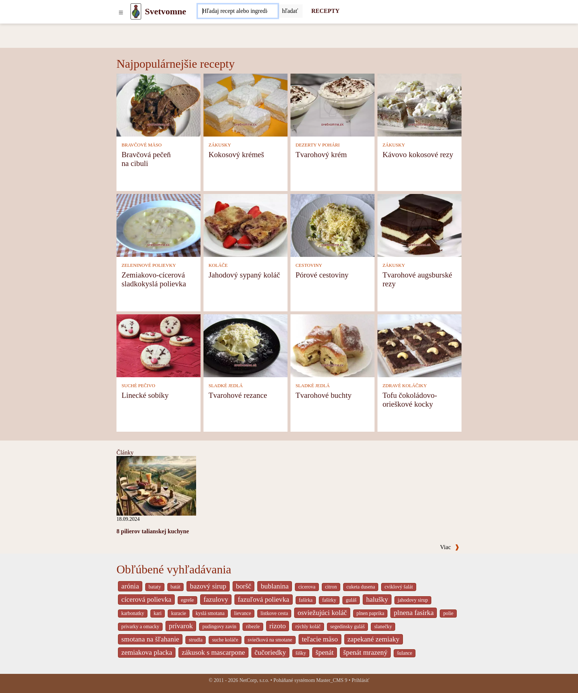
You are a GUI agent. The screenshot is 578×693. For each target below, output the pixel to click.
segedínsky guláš (347, 626)
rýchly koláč (307, 626)
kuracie (178, 613)
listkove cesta (274, 613)
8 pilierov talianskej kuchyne (152, 531)
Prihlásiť (360, 680)
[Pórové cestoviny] (332, 225)
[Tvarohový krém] (332, 105)
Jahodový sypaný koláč (244, 275)
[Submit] (290, 11)
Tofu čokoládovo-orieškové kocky (410, 399)
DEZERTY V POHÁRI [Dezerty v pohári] (318, 145)
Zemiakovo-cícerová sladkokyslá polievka (154, 279)
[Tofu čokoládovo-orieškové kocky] (419, 345)
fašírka (306, 600)
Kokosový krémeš (236, 154)
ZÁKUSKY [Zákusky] (220, 145)
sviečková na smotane (270, 640)
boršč (243, 586)
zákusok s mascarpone (213, 652)
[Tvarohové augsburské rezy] (419, 225)
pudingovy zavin (219, 626)
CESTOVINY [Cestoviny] (309, 265)
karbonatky (132, 613)
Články (124, 452)
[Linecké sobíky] (158, 345)
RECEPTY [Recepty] (325, 11)
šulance (404, 653)
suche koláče (225, 640)
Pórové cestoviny (322, 275)
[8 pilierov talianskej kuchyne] (156, 485)
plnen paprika (370, 613)
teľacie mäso (320, 639)
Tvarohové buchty (324, 395)
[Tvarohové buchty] (332, 345)
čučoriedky (270, 652)
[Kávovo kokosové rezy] (419, 105)
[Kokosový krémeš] (245, 105)
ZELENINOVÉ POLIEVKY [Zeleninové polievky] (149, 265)
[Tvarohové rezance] (245, 345)
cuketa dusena (361, 587)
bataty (155, 587)
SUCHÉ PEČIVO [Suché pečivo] (138, 385)
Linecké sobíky (145, 395)
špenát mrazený (365, 652)
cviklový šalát (398, 587)
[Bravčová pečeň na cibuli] (158, 105)
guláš (351, 600)
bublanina (275, 586)
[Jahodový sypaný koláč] (245, 225)
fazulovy (215, 599)
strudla (195, 640)
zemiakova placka (146, 652)
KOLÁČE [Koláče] (218, 265)
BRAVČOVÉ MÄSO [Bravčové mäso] (142, 145)
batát (176, 587)
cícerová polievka (146, 599)
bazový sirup (208, 586)
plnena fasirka (414, 612)
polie (448, 613)
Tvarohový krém (321, 154)
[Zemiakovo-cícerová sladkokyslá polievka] (158, 225)
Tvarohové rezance (238, 395)
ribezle (253, 626)
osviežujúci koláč (322, 612)
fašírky (329, 600)
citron (331, 587)
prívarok (181, 626)
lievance (242, 613)
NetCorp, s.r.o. (254, 680)
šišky (301, 653)
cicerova (307, 587)
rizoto (277, 626)
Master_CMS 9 (331, 680)
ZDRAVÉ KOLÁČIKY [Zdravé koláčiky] (405, 385)
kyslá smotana (210, 613)
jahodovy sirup (413, 600)
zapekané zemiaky (374, 639)
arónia (130, 586)
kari (157, 613)
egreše (187, 600)
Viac (449, 547)
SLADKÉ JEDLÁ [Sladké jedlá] (226, 385)
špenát (325, 652)
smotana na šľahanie (150, 639)
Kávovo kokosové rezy (418, 154)
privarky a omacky (140, 626)
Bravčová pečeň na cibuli (146, 158)
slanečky (383, 626)
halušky (377, 599)
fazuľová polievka (263, 599)
